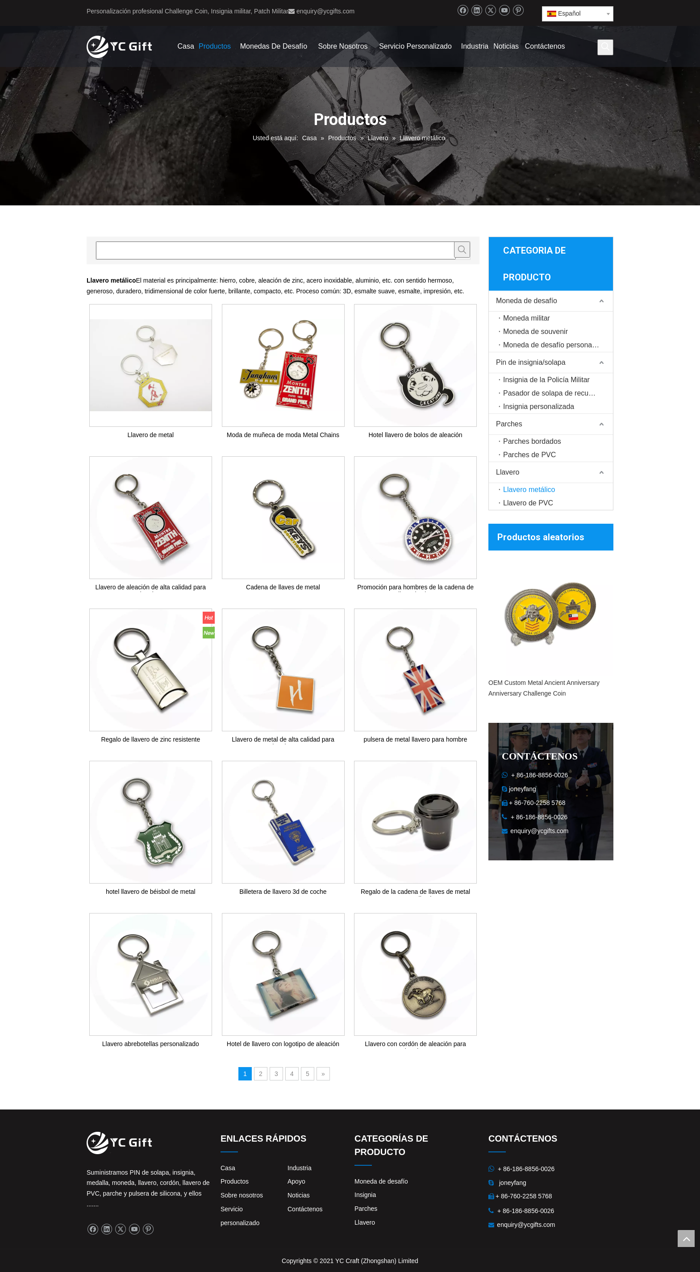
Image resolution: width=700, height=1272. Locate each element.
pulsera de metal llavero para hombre (415, 739)
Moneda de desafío (526, 300)
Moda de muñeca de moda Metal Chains (283, 434)
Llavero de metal (151, 434)
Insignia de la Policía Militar (546, 380)
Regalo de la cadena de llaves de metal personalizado (415, 892)
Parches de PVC (529, 455)
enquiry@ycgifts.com (325, 11)
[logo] (94, 1139)
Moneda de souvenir (535, 331)
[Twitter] (490, 10)
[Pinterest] (518, 10)
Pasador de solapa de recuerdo (553, 393)
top (686, 1238)
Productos (235, 1181)
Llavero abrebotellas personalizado (150, 1043)
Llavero (507, 472)
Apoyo (296, 1181)
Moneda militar (526, 318)
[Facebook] (462, 10)
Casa (228, 1168)
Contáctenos (305, 1209)
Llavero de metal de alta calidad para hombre (283, 740)
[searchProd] (276, 250)
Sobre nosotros (242, 1195)
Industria (300, 1168)
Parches (509, 424)
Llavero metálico (529, 489)
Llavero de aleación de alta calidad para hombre (151, 588)
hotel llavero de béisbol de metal (151, 891)
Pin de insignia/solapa (531, 362)
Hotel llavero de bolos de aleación (415, 434)
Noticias (299, 1195)
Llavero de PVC (528, 503)
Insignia (365, 1194)
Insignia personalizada (538, 406)
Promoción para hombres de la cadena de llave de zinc (415, 588)
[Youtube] (504, 10)
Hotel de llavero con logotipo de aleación (283, 1043)
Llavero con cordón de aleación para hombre (415, 1044)
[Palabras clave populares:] (605, 47)
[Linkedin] (476, 10)
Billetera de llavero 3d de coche (282, 891)
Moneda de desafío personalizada (557, 345)
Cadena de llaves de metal (283, 587)
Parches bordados (532, 441)
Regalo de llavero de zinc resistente (150, 739)
